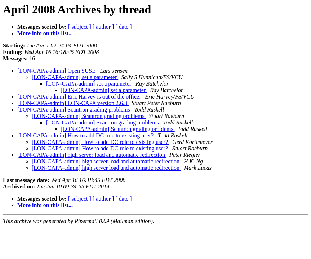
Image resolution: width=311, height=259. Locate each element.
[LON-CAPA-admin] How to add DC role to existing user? (86, 135)
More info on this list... (45, 33)
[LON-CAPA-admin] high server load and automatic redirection (91, 155)
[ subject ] (79, 27)
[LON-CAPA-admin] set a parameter (75, 77)
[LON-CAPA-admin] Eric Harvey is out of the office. (79, 97)
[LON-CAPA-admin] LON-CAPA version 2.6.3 (73, 103)
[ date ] (123, 27)
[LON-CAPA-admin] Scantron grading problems (74, 109)
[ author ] (103, 27)
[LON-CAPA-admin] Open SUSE (57, 71)
